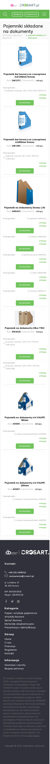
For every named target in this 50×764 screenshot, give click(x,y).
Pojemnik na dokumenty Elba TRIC (25, 328)
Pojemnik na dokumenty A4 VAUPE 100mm (25, 484)
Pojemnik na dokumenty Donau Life (24, 207)
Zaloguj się (17, 14)
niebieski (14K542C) (37, 218)
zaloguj (39, 80)
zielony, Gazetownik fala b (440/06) (31, 520)
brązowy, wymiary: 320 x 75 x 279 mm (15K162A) (22, 343)
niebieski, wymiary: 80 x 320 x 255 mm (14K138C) (22, 157)
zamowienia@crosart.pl (21, 576)
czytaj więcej (33, 735)
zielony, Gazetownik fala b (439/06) (31, 434)
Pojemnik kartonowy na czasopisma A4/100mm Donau (25, 75)
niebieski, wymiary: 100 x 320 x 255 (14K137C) (26, 91)
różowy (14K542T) (38, 291)
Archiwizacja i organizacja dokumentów (12, 36)
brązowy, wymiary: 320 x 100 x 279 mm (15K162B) (23, 367)
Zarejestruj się (31, 14)
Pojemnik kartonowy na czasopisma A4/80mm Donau (25, 140)
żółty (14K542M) (39, 273)
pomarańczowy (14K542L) (35, 255)
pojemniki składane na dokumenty (37, 36)
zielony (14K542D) (38, 237)
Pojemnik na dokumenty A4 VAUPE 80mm (25, 418)
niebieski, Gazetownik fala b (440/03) (30, 499)
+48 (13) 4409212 (17, 572)
